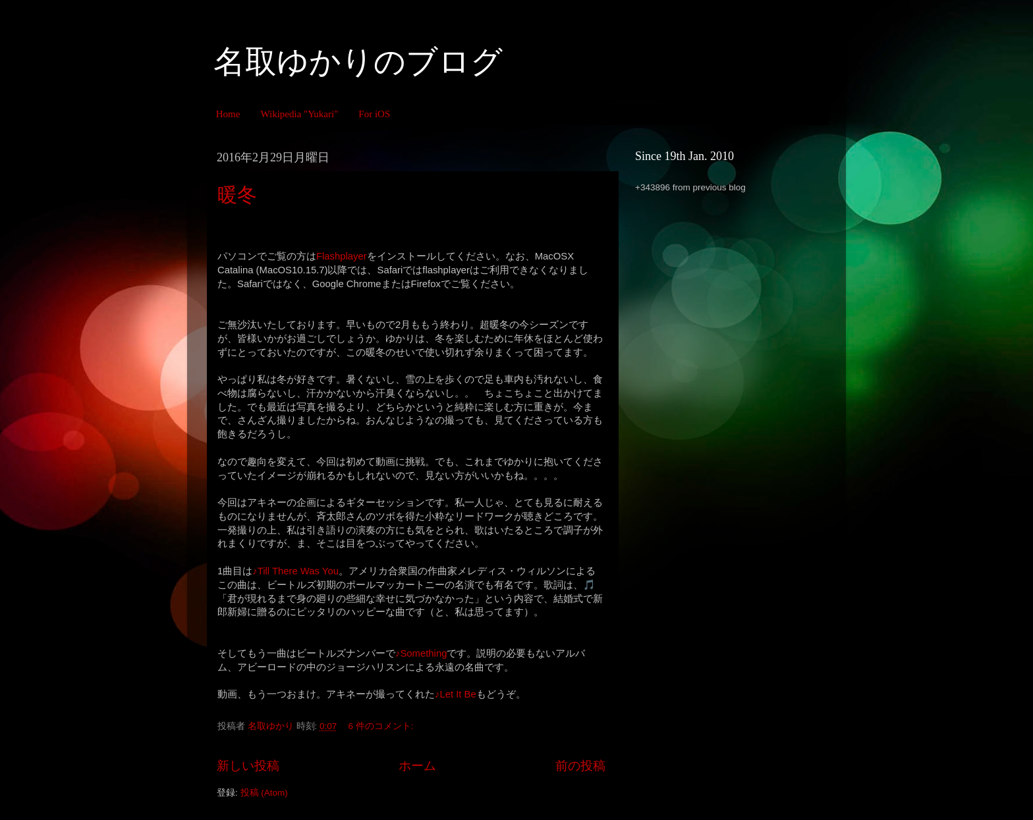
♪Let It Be (455, 694)
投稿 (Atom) (264, 793)
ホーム (417, 766)
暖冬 (237, 194)
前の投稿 (580, 766)
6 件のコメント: (382, 726)
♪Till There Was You (295, 571)
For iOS (374, 114)
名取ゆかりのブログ (358, 61)
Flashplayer (341, 256)
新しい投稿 (248, 766)
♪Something (421, 653)
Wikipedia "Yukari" (299, 114)
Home (228, 114)
